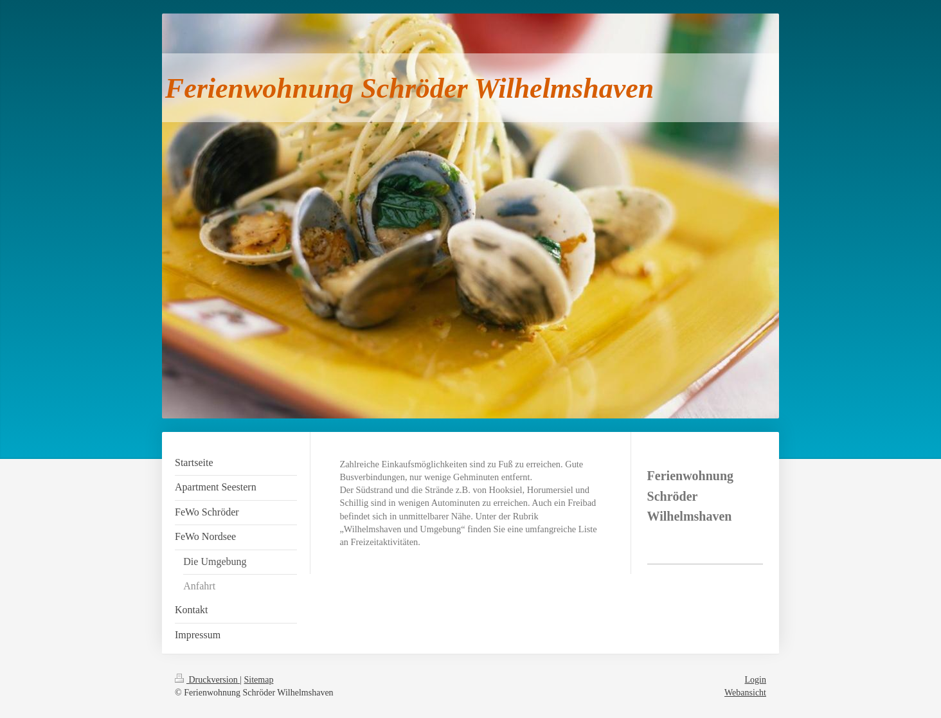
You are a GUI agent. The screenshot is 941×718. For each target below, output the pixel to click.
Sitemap (259, 680)
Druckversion (207, 680)
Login (755, 680)
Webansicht (745, 692)
